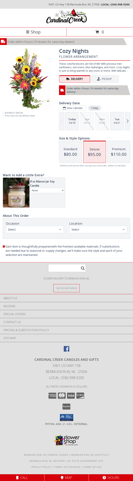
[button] (66, 417)
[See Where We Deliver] (66, 288)
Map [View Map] (66, 477)
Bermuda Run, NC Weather (47, 460)
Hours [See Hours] (111, 477)
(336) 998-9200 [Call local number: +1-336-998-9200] (120, 4)
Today (94, 108)
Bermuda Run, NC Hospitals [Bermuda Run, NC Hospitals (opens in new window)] (90, 454)
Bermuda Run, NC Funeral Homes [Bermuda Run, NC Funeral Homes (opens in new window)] (46, 454)
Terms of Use (92, 467)
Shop (33, 32)
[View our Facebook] (66, 350)
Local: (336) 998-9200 (66, 377)
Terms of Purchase (67, 467)
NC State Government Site (85, 460)
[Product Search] (67, 268)
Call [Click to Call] (22, 477)
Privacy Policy (41, 467)
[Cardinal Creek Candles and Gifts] (66, 22)
